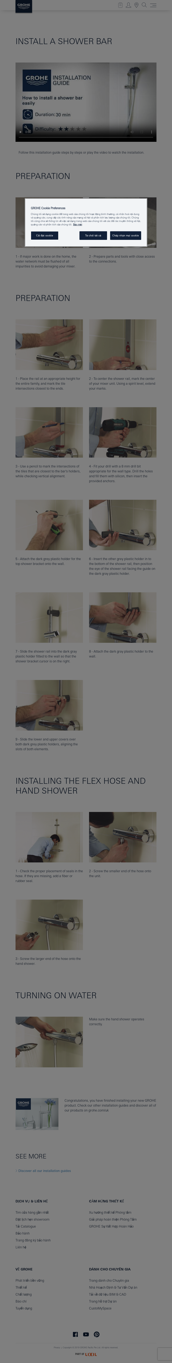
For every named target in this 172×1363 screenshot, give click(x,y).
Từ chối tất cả (93, 235)
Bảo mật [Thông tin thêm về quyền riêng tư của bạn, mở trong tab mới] (77, 224)
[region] (86, 222)
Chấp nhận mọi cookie (125, 235)
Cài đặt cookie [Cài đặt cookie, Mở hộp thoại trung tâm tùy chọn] (44, 235)
